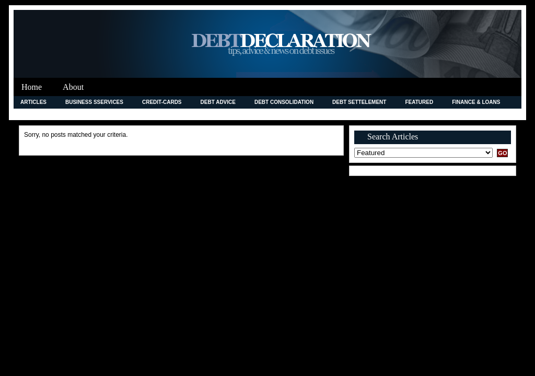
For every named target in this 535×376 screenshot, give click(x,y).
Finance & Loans (476, 102)
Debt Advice (218, 102)
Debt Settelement (359, 102)
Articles (33, 102)
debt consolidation (283, 102)
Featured (419, 102)
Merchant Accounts (259, 114)
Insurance (105, 114)
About (73, 87)
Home (31, 87)
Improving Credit (45, 114)
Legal (201, 114)
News (316, 114)
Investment (156, 114)
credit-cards (162, 102)
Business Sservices (94, 102)
